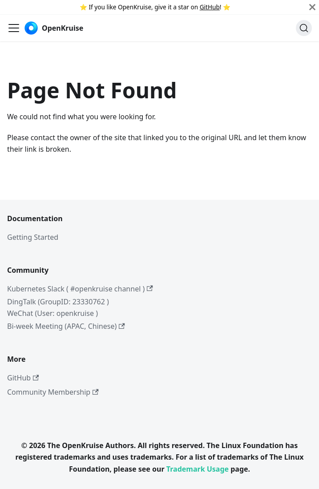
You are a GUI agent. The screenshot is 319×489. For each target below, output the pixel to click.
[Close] (312, 7)
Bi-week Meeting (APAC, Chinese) (66, 326)
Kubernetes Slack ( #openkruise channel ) (80, 289)
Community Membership (53, 392)
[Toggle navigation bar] (13, 28)
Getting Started (32, 237)
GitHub (210, 7)
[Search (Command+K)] (304, 28)
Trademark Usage (197, 469)
